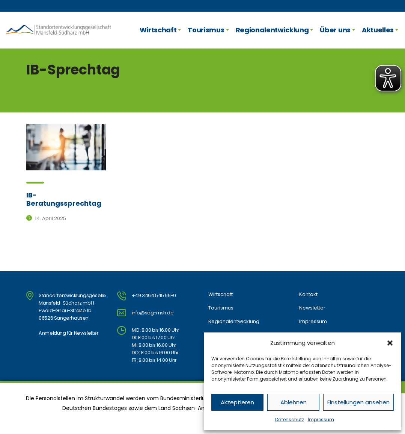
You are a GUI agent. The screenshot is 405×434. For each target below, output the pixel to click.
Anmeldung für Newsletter (68, 333)
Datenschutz (289, 419)
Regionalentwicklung (272, 30)
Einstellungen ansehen (358, 402)
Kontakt (308, 294)
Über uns (335, 30)
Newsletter (312, 308)
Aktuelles (378, 30)
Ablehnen (293, 402)
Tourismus (206, 30)
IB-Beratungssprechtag (63, 199)
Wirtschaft (158, 30)
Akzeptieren (237, 402)
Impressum (321, 419)
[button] (390, 343)
